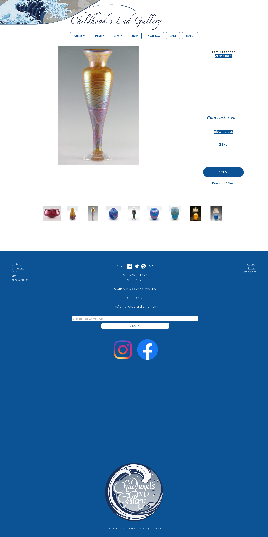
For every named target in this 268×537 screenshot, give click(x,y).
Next (231, 183)
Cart (173, 35)
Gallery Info (18, 267)
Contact (16, 264)
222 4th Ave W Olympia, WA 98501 (135, 289)
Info (135, 35)
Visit (14, 275)
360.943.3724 (135, 297)
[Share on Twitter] (136, 266)
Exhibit (99, 35)
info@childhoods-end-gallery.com (135, 306)
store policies (248, 271)
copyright (251, 264)
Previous (218, 183)
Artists (79, 35)
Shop (118, 35)
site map (251, 267)
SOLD (223, 172)
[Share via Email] (150, 266)
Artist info (223, 56)
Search (190, 35)
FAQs (14, 271)
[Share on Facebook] (129, 266)
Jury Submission (20, 279)
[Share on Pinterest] (143, 266)
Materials (154, 35)
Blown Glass (223, 132)
